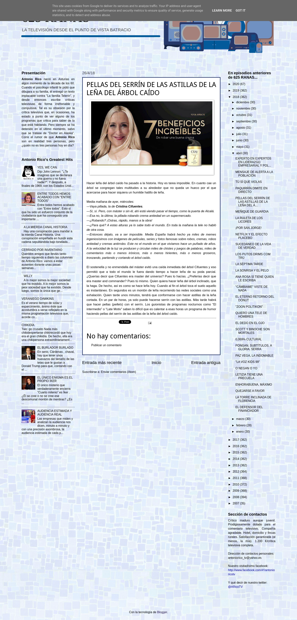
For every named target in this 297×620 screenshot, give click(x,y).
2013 (236, 465)
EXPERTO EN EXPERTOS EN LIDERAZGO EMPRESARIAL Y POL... (253, 162)
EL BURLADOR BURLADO (55, 347)
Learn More (222, 10)
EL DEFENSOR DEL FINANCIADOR (249, 409)
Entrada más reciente (102, 362)
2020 (236, 84)
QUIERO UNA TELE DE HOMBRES (251, 314)
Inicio (156, 362)
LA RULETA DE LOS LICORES (249, 219)
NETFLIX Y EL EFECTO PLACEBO (251, 236)
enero (240, 431)
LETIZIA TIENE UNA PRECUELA (249, 376)
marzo (240, 418)
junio (239, 140)
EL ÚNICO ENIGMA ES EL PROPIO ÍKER (55, 379)
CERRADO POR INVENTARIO (42, 249)
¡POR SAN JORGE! (248, 227)
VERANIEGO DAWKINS (38, 298)
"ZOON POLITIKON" (249, 306)
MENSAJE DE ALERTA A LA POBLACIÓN (254, 173)
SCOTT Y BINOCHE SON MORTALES (252, 331)
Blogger (162, 612)
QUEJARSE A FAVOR (249, 390)
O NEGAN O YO (246, 368)
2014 (236, 458)
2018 (236, 97)
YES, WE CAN (47, 167)
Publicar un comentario (106, 345)
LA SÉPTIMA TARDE (249, 264)
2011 (236, 478)
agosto (241, 127)
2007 (236, 503)
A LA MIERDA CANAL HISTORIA (45, 227)
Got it (240, 10)
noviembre (243, 108)
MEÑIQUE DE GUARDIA (252, 211)
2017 (236, 439)
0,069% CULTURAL (248, 339)
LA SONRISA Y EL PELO (252, 270)
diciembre (243, 102)
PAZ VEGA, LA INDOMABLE (254, 355)
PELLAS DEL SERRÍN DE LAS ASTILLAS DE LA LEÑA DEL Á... (252, 201)
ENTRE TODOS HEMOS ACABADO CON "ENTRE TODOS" (54, 197)
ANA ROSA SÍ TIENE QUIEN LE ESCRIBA (254, 278)
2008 (236, 497)
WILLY (28, 276)
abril (239, 153)
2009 (236, 490)
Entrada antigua (205, 362)
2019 (236, 90)
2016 (236, 446)
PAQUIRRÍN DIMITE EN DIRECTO (251, 190)
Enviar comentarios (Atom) (118, 371)
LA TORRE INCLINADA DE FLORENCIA (253, 399)
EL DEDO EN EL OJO (249, 323)
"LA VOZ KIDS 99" (247, 361)
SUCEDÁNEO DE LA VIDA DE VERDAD (253, 246)
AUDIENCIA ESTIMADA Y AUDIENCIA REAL (54, 412)
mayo (240, 146)
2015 (236, 452)
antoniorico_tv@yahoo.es (245, 557)
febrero (241, 425)
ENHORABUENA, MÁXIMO (253, 384)
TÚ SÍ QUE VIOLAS (248, 181)
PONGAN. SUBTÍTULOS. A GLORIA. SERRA (253, 347)
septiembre (244, 121)
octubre (241, 115)
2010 (236, 484)
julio (239, 134)
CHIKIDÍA (28, 325)
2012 (236, 471)
